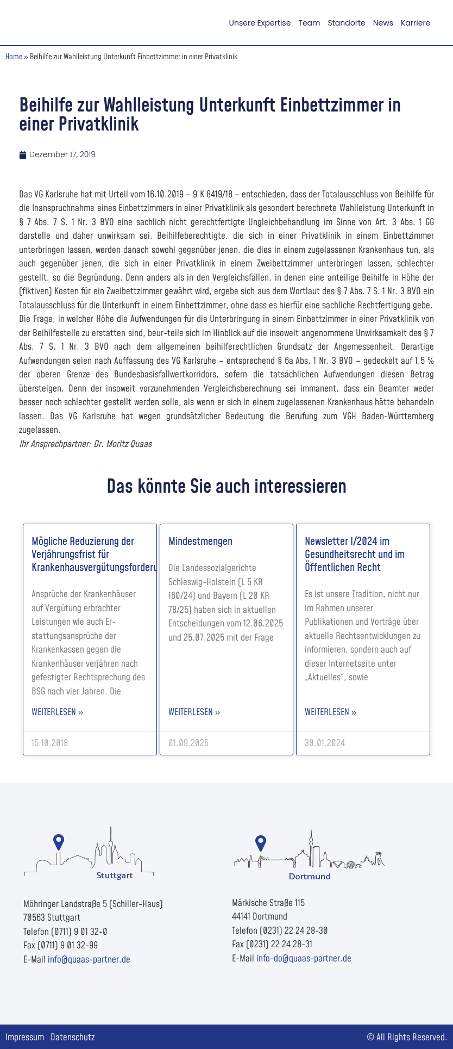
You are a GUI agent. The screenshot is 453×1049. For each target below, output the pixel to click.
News (383, 22)
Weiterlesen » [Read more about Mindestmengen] (194, 712)
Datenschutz (73, 1037)
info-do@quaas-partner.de (303, 958)
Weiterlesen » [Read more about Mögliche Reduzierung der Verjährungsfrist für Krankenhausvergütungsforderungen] (57, 712)
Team (309, 22)
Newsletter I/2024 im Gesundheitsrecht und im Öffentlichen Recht (355, 554)
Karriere (415, 22)
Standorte (347, 22)
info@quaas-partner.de (89, 959)
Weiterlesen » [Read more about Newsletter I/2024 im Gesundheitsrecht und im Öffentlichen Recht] (330, 712)
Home (13, 57)
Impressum (24, 1037)
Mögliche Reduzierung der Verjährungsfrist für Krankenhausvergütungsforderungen (105, 554)
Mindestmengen (200, 541)
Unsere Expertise (260, 22)
